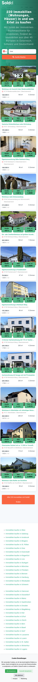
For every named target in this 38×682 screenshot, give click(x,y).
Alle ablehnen (19, 675)
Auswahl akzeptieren (25, 671)
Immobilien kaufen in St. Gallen (17, 642)
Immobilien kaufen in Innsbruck (17, 537)
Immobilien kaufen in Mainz (16, 598)
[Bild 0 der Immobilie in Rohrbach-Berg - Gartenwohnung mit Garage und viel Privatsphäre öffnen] (18, 361)
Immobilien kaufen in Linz (15, 559)
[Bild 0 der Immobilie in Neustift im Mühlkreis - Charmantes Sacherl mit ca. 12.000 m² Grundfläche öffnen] (18, 431)
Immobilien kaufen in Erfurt (16, 616)
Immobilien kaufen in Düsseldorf (18, 595)
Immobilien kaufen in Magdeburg (18, 609)
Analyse (14, 678)
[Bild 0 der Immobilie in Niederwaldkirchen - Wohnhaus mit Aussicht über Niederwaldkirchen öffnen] (18, 75)
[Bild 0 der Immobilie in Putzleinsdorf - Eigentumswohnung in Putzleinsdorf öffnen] (18, 256)
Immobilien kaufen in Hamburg (17, 577)
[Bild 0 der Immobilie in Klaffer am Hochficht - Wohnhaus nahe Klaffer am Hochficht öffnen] (18, 466)
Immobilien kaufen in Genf (15, 631)
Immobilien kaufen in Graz (15, 548)
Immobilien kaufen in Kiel (15, 613)
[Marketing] (20, 678)
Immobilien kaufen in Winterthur (18, 646)
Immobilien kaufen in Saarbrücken (18, 602)
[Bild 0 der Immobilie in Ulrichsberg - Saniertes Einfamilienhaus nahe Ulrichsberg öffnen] (18, 110)
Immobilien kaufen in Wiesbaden (18, 581)
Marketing (23, 678)
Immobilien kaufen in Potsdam (17, 570)
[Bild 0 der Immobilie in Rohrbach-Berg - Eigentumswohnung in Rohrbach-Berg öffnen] (18, 291)
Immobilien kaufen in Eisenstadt (18, 552)
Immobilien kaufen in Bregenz (17, 541)
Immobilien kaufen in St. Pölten (17, 545)
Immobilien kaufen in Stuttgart (17, 563)
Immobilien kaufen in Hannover (17, 591)
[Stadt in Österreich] (22, 51)
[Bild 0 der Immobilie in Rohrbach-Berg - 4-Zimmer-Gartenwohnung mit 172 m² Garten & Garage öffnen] (18, 326)
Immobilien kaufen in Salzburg (17, 534)
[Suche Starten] (19, 57)
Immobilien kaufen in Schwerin (17, 584)
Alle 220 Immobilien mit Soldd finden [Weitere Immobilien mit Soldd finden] (18, 499)
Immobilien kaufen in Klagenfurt (17, 555)
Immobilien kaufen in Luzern (16, 638)
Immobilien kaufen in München (17, 566)
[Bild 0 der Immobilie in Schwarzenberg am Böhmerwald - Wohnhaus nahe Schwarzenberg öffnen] (18, 183)
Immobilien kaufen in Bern (15, 624)
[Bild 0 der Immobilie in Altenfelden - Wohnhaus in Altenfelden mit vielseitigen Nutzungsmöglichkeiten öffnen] (18, 396)
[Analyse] (11, 678)
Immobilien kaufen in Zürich (16, 620)
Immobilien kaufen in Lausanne (17, 635)
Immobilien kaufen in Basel (16, 627)
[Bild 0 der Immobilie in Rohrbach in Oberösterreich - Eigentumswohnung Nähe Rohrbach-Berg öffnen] (18, 145)
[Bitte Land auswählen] (5, 51)
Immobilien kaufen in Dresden (17, 606)
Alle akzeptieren (11, 671)
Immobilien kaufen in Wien (15, 530)
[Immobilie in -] (18, 89)
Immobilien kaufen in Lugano (16, 649)
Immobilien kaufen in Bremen (16, 574)
